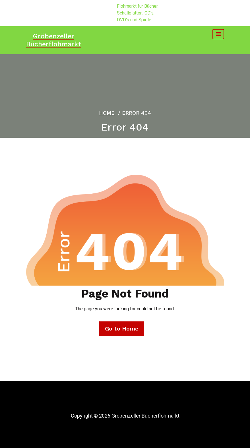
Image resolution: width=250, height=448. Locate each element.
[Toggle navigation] (218, 34)
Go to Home (122, 328)
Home (107, 113)
